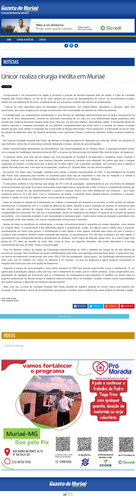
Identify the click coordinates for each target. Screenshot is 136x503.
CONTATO (42, 39)
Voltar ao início (64, 316)
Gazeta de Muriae (14, 345)
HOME (9, 39)
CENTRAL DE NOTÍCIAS (25, 39)
